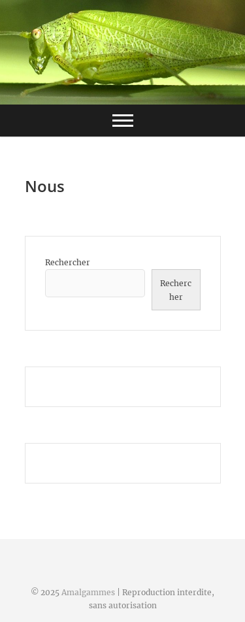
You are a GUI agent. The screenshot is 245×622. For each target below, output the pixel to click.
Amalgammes (88, 592)
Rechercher (67, 262)
